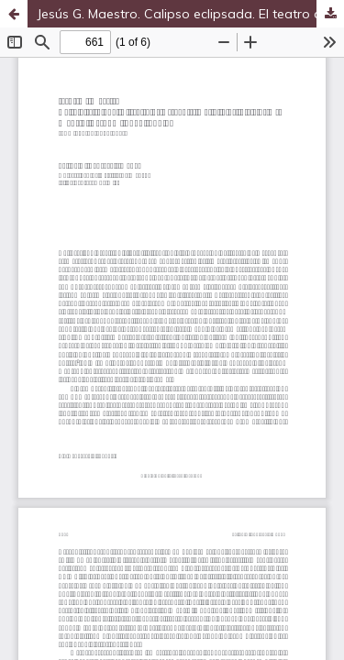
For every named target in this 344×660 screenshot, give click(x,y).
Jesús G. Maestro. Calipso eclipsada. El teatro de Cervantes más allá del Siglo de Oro (190, 14)
